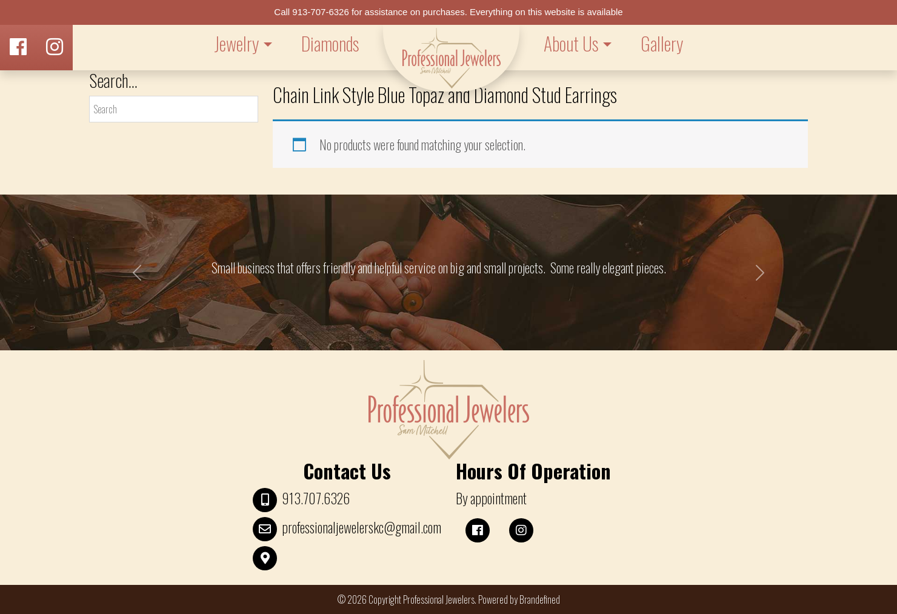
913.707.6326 (316, 498)
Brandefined (539, 599)
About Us (571, 43)
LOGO (451, 58)
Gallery (662, 43)
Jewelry (236, 43)
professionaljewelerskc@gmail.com (361, 527)
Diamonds (330, 43)
